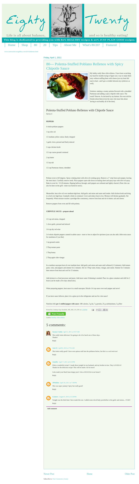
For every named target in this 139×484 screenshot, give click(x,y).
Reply (54, 341)
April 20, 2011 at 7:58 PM (68, 383)
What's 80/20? (91, 45)
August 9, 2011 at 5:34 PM (67, 397)
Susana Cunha (57, 332)
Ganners (55, 397)
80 (35, 45)
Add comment (52, 409)
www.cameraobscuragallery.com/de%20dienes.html (21, 51)
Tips (55, 45)
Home (11, 45)
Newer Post (49, 474)
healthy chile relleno (58, 317)
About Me (70, 45)
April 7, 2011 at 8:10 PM (67, 362)
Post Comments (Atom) (60, 479)
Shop (25, 45)
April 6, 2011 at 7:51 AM (66, 348)
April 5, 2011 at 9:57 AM (71, 332)
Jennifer (55, 362)
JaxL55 (54, 348)
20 (44, 45)
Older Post (130, 474)
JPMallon (55, 383)
